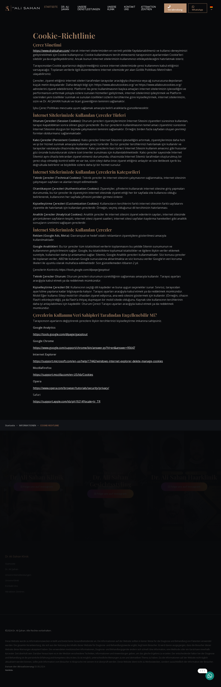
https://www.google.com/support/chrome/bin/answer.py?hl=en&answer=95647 (84, 348)
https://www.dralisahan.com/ (51, 51)
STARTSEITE (51, 6)
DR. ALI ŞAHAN (65, 8)
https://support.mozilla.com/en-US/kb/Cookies (63, 374)
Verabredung (175, 8)
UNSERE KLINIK (111, 8)
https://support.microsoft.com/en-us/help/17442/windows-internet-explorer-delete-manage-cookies (98, 361)
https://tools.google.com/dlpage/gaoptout (60, 334)
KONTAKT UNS (129, 8)
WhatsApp (197, 8)
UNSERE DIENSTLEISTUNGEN (89, 8)
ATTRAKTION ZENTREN (148, 8)
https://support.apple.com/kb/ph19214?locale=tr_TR (66, 401)
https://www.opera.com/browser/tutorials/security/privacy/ (71, 388)
